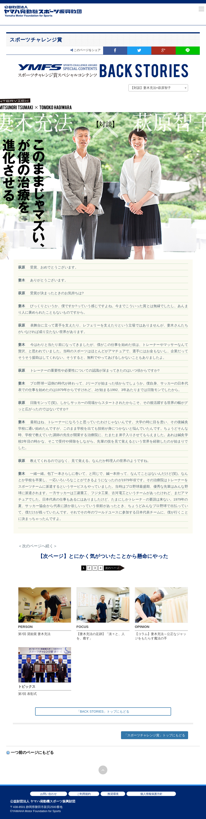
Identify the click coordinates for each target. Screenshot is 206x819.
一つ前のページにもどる (32, 752)
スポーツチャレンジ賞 (36, 40)
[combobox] (158, 88)
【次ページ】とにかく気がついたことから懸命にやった (103, 556)
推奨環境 (113, 794)
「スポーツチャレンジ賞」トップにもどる (154, 735)
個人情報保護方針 (151, 794)
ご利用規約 (84, 794)
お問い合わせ (48, 794)
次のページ (112, 568)
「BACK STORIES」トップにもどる (103, 711)
